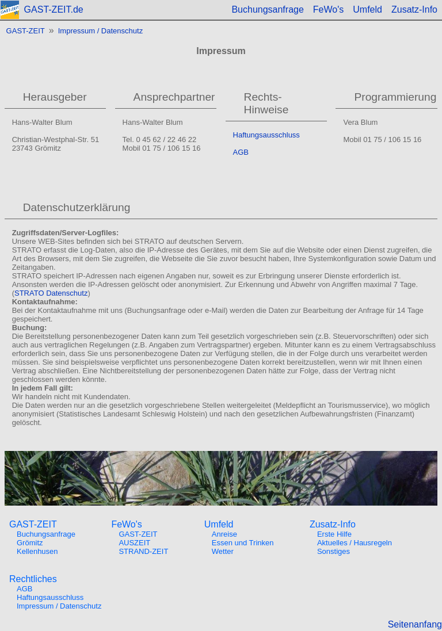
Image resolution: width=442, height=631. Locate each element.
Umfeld (367, 9)
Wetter (223, 551)
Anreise (224, 534)
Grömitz (30, 542)
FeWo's (328, 9)
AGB (241, 152)
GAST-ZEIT (25, 30)
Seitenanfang (415, 624)
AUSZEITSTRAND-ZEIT (143, 547)
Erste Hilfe (334, 534)
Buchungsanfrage (267, 9)
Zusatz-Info (414, 9)
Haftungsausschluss (266, 135)
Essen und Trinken (243, 542)
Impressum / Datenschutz (100, 30)
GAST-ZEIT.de (53, 9)
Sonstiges (333, 551)
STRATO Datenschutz (50, 293)
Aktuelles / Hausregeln (354, 542)
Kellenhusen (37, 551)
